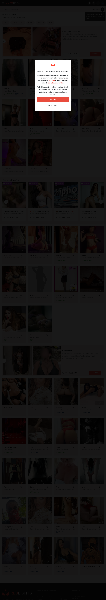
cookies (52, 80)
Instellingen (52, 105)
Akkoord (53, 100)
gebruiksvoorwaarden (55, 83)
